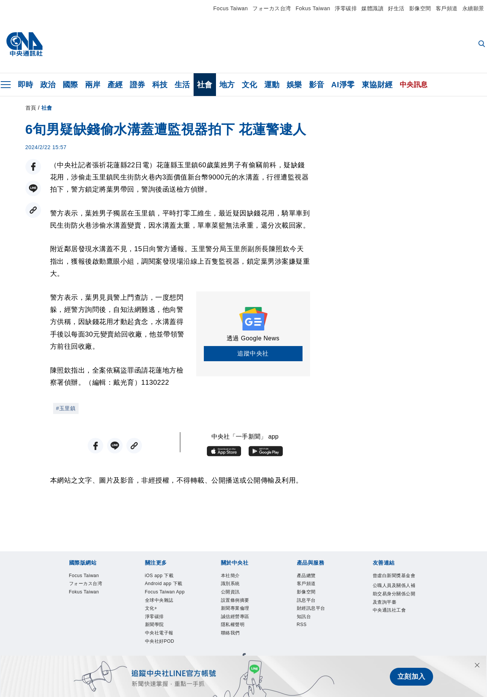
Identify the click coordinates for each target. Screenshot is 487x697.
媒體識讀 (372, 8)
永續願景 (473, 8)
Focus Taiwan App (165, 592)
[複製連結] (33, 210)
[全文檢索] (482, 44)
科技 (160, 84)
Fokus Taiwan (313, 8)
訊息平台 (306, 600)
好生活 (396, 8)
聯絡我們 (230, 633)
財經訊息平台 (311, 608)
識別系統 (230, 583)
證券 (137, 84)
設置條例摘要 (235, 600)
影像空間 (420, 8)
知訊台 (304, 616)
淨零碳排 (346, 8)
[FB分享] (33, 167)
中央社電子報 (159, 633)
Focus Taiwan (230, 8)
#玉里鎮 (66, 408)
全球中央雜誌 (159, 600)
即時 (25, 84)
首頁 (30, 108)
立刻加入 (411, 676)
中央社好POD (160, 641)
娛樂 (294, 84)
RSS (302, 625)
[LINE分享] (33, 188)
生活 (182, 84)
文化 (249, 84)
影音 (317, 84)
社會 (205, 84)
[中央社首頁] (24, 44)
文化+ (151, 608)
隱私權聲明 (233, 625)
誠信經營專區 (235, 616)
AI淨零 (343, 84)
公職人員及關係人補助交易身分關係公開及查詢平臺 (394, 593)
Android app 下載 (164, 583)
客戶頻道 (447, 8)
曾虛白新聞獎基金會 (394, 575)
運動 (272, 84)
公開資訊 (230, 592)
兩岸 (93, 84)
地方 (227, 84)
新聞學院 (154, 625)
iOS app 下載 (159, 575)
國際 (70, 84)
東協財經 (377, 84)
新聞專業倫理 (235, 608)
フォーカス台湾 (271, 8)
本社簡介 (230, 575)
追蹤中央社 (253, 353)
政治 (48, 84)
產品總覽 (306, 575)
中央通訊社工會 (389, 610)
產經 (115, 84)
